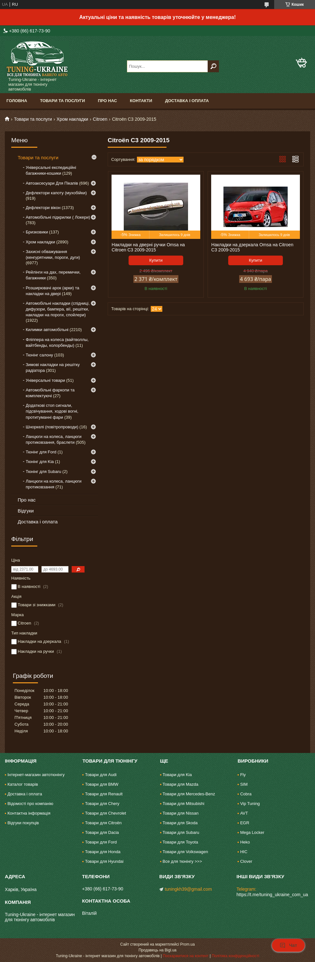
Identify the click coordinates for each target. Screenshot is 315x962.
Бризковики (37, 232)
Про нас (107, 100)
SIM (244, 784)
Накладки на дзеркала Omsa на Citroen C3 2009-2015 (252, 247)
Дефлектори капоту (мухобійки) (56, 192)
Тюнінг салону (39, 355)
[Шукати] (213, 66)
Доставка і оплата (187, 100)
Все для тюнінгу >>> (182, 861)
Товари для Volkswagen (185, 851)
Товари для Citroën (103, 822)
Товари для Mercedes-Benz (189, 793)
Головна (16, 100)
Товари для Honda (102, 851)
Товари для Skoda (180, 822)
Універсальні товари (45, 380)
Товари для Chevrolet (105, 813)
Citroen (100, 119)
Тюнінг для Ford (41, 452)
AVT (244, 813)
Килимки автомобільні (47, 329)
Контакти (141, 100)
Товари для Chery (102, 803)
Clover (246, 861)
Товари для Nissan (181, 813)
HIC (243, 851)
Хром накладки (72, 119)
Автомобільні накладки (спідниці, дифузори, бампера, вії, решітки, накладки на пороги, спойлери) (58, 309)
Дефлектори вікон (43, 207)
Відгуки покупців (23, 822)
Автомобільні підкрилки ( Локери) (58, 217)
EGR (244, 822)
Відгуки (26, 510)
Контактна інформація (28, 813)
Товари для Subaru (181, 832)
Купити (156, 260)
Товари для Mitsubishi (183, 803)
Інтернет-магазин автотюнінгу (36, 774)
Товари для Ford (101, 842)
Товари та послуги (62, 100)
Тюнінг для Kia (40, 461)
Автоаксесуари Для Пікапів (52, 183)
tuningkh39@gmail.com (188, 889)
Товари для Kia (177, 774)
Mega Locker (252, 832)
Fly (243, 774)
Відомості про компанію (30, 803)
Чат (288, 945)
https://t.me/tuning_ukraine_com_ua (272, 894)
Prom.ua (187, 944)
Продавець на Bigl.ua (157, 950)
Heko (245, 842)
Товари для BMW (101, 784)
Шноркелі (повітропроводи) (52, 426)
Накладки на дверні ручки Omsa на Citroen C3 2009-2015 (148, 247)
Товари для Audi (100, 774)
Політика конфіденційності (235, 956)
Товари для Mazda (180, 784)
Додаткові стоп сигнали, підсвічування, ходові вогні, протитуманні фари (52, 411)
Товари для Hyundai (104, 861)
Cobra (245, 793)
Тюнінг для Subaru (43, 471)
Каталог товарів (22, 784)
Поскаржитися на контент (185, 956)
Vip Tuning (250, 803)
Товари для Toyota (180, 842)
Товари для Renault (103, 793)
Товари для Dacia (102, 832)
